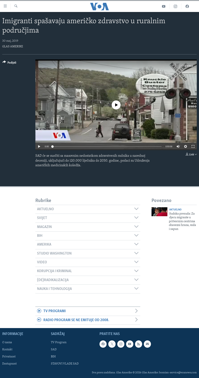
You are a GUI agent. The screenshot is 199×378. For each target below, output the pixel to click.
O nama (7, 342)
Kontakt (7, 349)
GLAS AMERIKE (12, 46)
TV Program (58, 342)
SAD (53, 349)
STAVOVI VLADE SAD (65, 363)
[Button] (9, 63)
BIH (53, 356)
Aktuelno (175, 209)
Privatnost (9, 356)
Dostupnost (9, 363)
